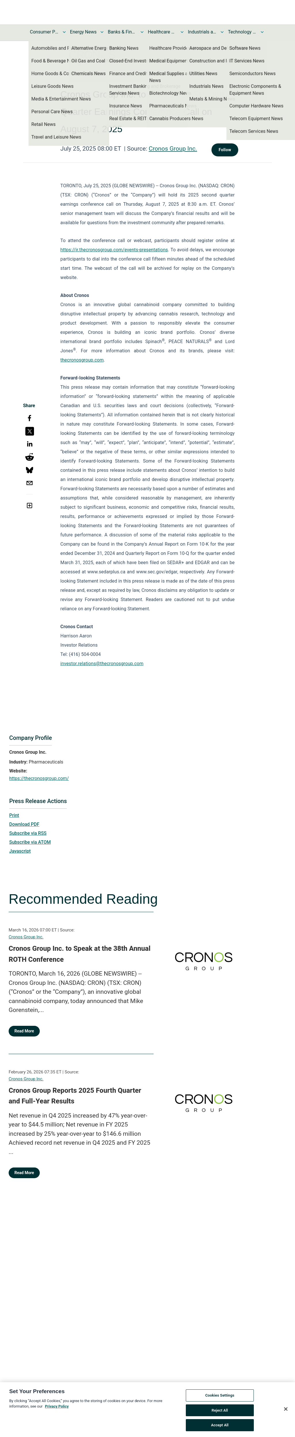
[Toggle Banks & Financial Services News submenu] (142, 32)
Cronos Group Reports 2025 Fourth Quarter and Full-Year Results (75, 1095)
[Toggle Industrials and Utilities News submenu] (222, 32)
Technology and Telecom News (242, 32)
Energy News (83, 32)
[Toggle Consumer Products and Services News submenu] (64, 32)
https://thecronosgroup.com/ (39, 778)
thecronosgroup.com (82, 360)
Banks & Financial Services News (122, 32)
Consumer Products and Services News (44, 32)
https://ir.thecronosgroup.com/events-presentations (114, 249)
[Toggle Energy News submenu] (102, 32)
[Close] (285, 1411)
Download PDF (24, 824)
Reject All (220, 1413)
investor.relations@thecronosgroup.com (101, 663)
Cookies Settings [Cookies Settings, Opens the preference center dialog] (219, 1398)
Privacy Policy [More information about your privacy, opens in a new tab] (57, 1409)
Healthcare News (162, 32)
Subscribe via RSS (28, 833)
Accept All (219, 1428)
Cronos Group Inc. (173, 148)
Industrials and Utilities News (202, 32)
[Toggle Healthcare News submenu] (182, 32)
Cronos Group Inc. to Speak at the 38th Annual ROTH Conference (79, 953)
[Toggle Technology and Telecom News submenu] (262, 32)
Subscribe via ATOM (30, 842)
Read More (24, 1031)
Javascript (20, 851)
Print (14, 815)
